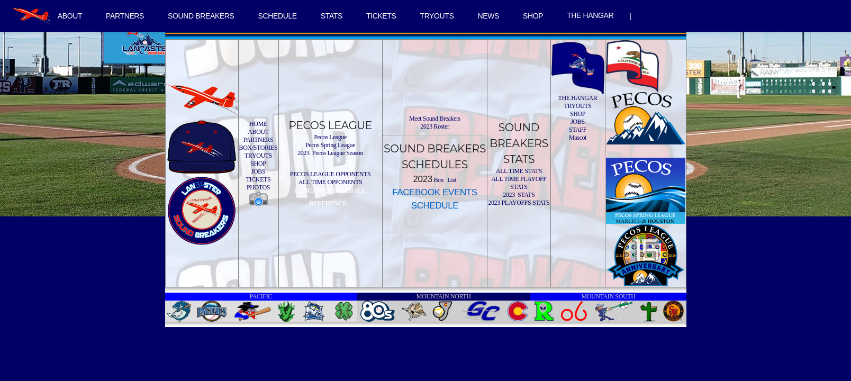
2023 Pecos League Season (330, 153)
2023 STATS (519, 194)
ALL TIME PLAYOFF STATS (518, 182)
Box (438, 180)
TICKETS (381, 16)
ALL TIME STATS (519, 171)
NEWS (488, 16)
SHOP (533, 16)
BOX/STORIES (258, 147)
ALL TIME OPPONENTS (330, 182)
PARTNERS (125, 16)
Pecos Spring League (330, 145)
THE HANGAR (590, 15)
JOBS (258, 171)
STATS (331, 16)
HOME (258, 124)
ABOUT (70, 16)
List (451, 180)
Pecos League (330, 137)
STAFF (577, 129)
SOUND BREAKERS (201, 16)
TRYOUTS (437, 16)
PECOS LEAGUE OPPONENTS (330, 174)
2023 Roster (434, 126)
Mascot (577, 137)
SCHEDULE (277, 16)
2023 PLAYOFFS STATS (518, 202)
